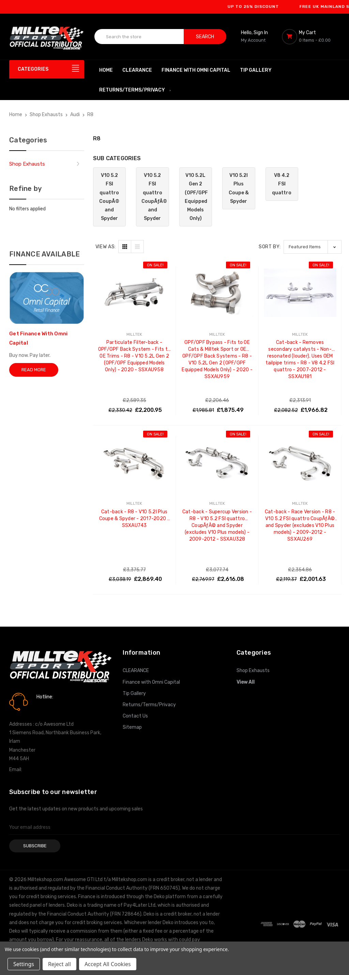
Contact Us (135, 716)
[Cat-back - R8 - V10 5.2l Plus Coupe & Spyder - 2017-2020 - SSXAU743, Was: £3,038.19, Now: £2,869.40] (134, 462)
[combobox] (139, 36)
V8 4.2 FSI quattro (281, 183)
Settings (23, 964)
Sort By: (270, 247)
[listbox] (313, 246)
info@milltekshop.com (48, 769)
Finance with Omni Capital (196, 70)
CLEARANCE (137, 70)
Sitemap (132, 727)
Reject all (59, 964)
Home (106, 70)
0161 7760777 (55, 706)
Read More (33, 369)
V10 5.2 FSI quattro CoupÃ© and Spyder (109, 196)
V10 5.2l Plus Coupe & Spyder (239, 188)
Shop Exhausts (27, 164)
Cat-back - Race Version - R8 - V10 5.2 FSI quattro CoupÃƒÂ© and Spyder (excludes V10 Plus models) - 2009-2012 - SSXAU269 (300, 515)
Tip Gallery (256, 70)
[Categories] (46, 69)
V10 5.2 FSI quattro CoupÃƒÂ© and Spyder (154, 196)
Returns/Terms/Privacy (135, 90)
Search (205, 37)
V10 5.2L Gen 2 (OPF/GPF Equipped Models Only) (196, 196)
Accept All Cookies (108, 964)
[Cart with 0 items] (311, 36)
